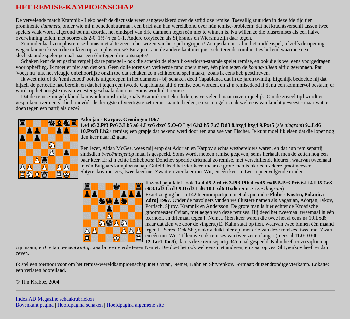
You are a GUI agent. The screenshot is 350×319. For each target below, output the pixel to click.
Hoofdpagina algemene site (135, 305)
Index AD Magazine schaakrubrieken (55, 299)
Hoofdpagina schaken (80, 305)
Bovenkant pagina (35, 305)
